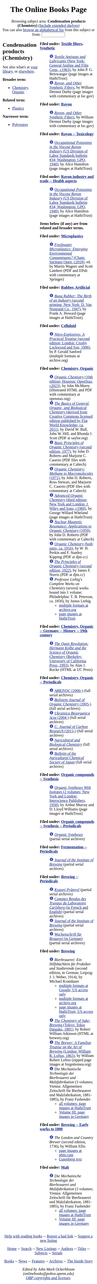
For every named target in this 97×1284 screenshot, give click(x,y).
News (22, 1261)
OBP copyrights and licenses (48, 1278)
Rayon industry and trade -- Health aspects (67, 179)
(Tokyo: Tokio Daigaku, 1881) (69, 1025)
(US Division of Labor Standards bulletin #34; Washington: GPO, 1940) (70, 153)
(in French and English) (68, 905)
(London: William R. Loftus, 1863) (70, 1049)
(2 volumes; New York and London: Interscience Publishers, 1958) (70, 796)
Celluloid (68, 326)
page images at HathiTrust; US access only (76, 1011)
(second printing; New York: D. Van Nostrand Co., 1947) (70, 302)
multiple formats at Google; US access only (73, 990)
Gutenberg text (70, 1159)
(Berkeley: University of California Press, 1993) (68, 654)
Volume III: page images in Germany (74, 1114)
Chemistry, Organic (20, 90)
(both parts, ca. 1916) (71, 546)
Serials (57, 1253)
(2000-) (68, 691)
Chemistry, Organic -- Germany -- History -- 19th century (66, 630)
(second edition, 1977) (70, 447)
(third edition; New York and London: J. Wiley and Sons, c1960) (69, 501)
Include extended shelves (59, 25)
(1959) (70, 526)
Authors (67, 1249)
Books (9, 1261)
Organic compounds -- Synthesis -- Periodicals (67, 824)
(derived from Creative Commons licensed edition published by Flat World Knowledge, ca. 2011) (70, 416)
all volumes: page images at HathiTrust (75, 1106)
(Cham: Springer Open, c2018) (68, 253)
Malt (65, 1167)
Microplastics (72, 236)
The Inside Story (80, 1261)
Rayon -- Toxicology (77, 134)
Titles (82, 1249)
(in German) (66, 936)
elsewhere (26, 71)
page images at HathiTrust (70, 616)
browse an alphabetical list (43, 30)
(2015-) (68, 729)
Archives (56, 1261)
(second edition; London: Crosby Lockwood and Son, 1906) (69, 340)
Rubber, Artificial (75, 287)
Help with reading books (23, 1236)
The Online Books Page (48, 9)
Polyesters (20, 125)
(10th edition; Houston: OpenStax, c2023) (71, 381)
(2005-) (70, 702)
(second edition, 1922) (70, 566)
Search (26, 1249)
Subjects (40, 1253)
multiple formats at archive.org (73, 607)
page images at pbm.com (70, 1153)
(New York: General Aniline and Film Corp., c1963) (68, 63)
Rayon (66, 104)
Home (12, 1249)
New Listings (46, 1249)
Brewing (68, 951)
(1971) (71, 473)
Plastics (18, 108)
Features (38, 1261)
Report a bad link (60, 1236)
